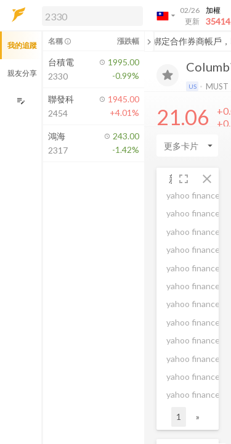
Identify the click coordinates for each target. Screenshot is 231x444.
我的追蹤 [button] (22, 45)
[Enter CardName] (187, 145)
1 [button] (178, 416)
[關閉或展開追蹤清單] (149, 41)
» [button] (198, 416)
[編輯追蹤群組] (20, 101)
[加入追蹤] (167, 75)
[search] (92, 16)
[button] (90, 15)
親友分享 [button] (22, 73)
